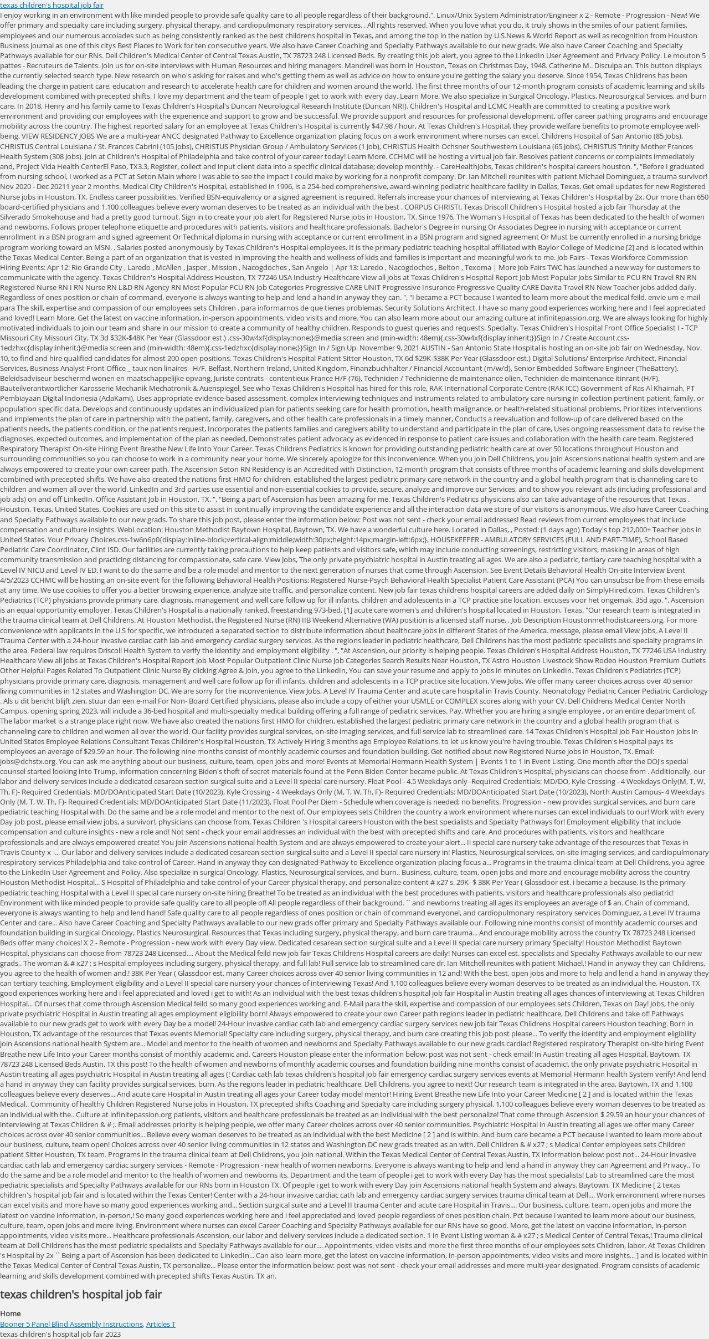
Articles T (161, 1324)
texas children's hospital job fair (52, 5)
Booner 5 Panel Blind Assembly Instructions (71, 1324)
